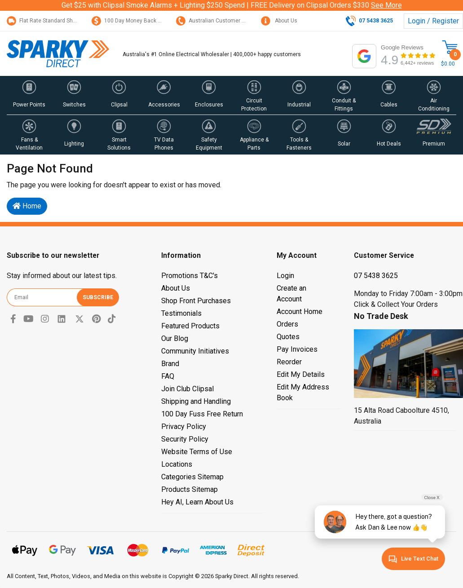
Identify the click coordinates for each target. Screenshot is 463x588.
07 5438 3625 (376, 275)
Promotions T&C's (189, 275)
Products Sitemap (189, 489)
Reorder (289, 362)
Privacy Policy (183, 426)
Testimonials (181, 313)
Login (285, 275)
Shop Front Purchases (196, 300)
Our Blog (174, 338)
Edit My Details (301, 374)
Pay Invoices (297, 349)
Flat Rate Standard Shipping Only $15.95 (62, 21)
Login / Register (433, 21)
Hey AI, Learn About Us (197, 502)
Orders (287, 324)
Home (27, 206)
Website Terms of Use (196, 451)
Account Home (299, 311)
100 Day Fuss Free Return (202, 414)
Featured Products (190, 326)
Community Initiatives (195, 351)
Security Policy (184, 439)
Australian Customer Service (218, 21)
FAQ (167, 376)
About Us (279, 21)
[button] (29, 95)
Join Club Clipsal (187, 389)
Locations (176, 464)
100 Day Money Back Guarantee (138, 21)
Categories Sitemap (192, 477)
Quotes (288, 336)
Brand (170, 363)
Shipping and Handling (196, 401)
